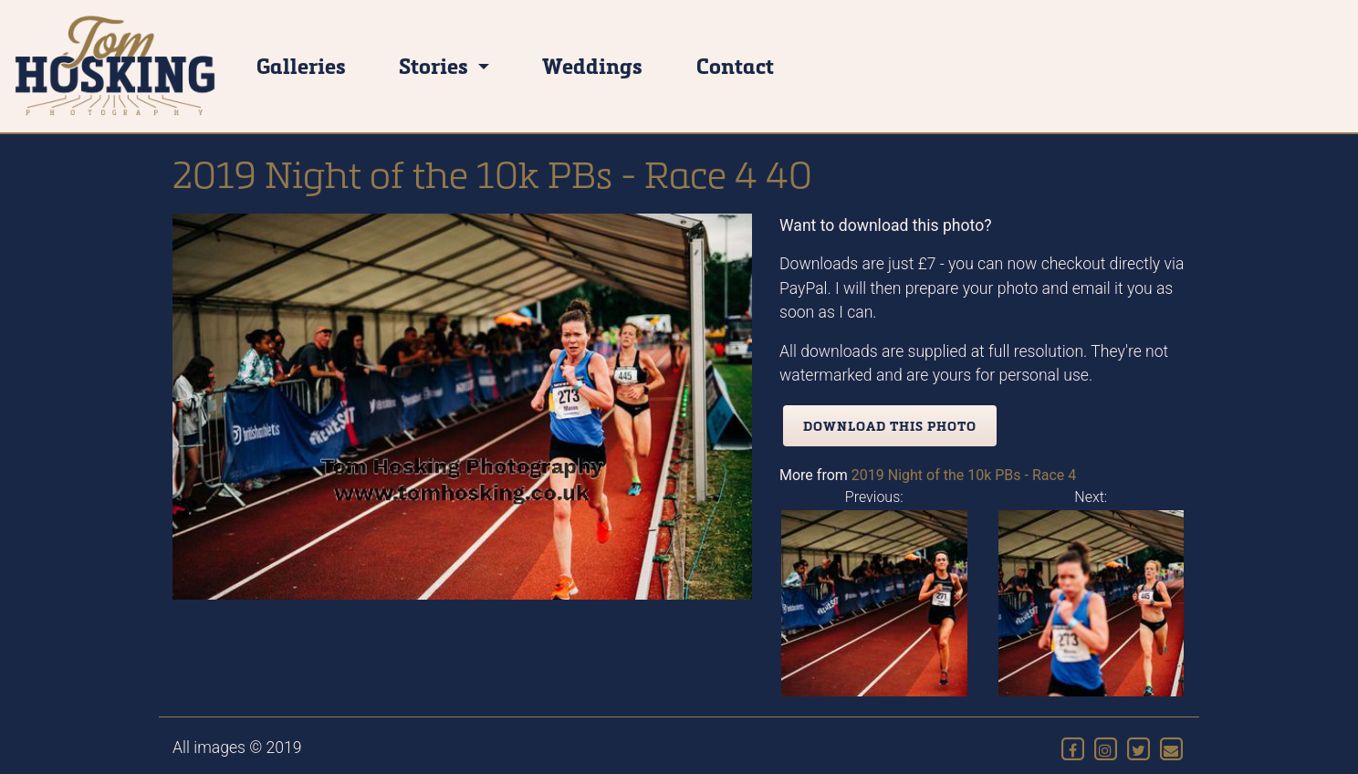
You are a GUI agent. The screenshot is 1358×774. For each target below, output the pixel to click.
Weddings (592, 65)
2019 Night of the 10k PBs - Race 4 (964, 475)
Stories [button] (436, 65)
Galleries (301, 65)
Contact (735, 65)
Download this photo (890, 425)
